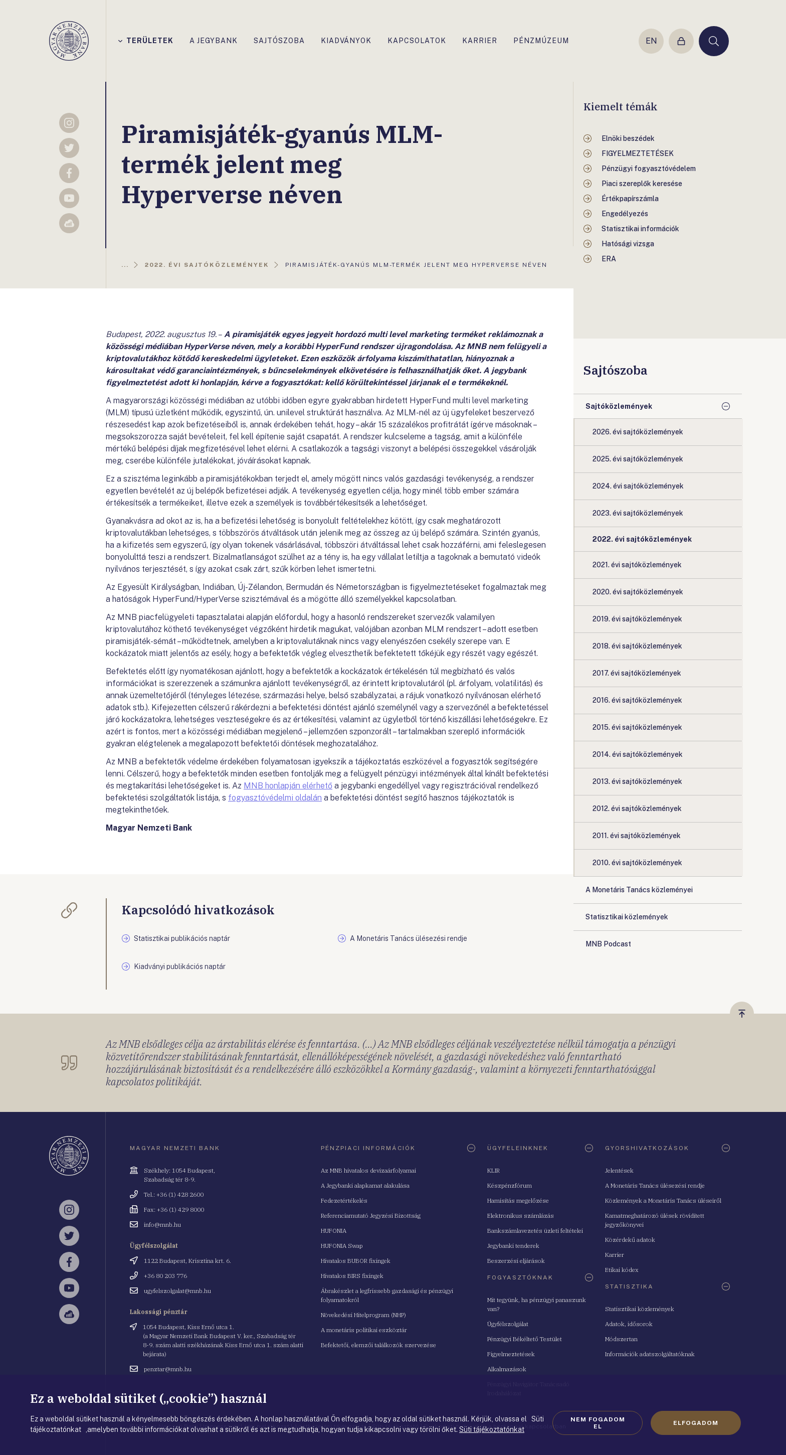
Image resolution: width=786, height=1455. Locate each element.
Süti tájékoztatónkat (491, 1429)
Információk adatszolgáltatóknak (650, 1354)
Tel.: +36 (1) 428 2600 (174, 1194)
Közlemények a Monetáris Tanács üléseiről (663, 1200)
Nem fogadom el (597, 1423)
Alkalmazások (506, 1369)
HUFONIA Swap (342, 1245)
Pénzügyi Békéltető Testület (524, 1339)
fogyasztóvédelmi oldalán (275, 797)
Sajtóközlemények (618, 406)
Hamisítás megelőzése (518, 1200)
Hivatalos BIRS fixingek (352, 1275)
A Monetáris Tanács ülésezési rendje (655, 1185)
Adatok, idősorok (629, 1324)
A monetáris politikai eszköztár (364, 1330)
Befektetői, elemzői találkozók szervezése (378, 1345)
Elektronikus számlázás (520, 1215)
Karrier (614, 1254)
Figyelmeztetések (511, 1354)
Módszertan (621, 1339)
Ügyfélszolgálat (507, 1324)
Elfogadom (695, 1422)
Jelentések (619, 1170)
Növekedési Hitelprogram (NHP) (363, 1315)
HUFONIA (333, 1230)
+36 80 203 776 (165, 1275)
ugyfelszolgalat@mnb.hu (177, 1291)
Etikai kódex (622, 1269)
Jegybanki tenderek (513, 1245)
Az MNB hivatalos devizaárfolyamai (368, 1170)
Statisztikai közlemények (639, 1309)
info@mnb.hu (162, 1224)
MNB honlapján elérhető (288, 785)
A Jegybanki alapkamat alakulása (365, 1185)
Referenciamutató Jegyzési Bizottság (371, 1215)
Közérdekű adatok (630, 1239)
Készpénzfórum (509, 1185)
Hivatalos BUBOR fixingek (355, 1260)
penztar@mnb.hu (167, 1369)
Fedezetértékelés (344, 1200)
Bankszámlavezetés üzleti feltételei (535, 1230)
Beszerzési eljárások (516, 1260)
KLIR (493, 1170)
